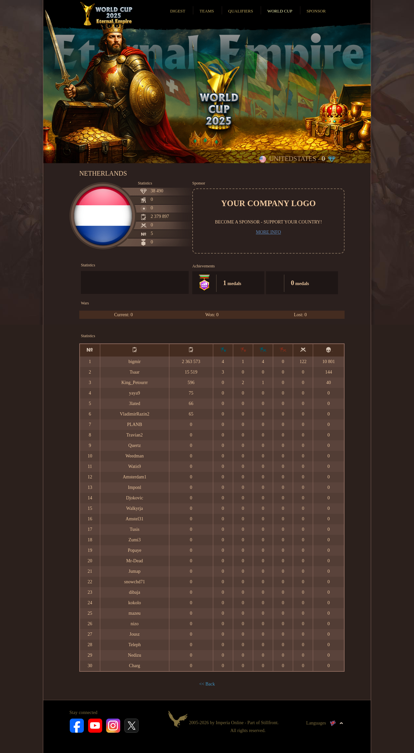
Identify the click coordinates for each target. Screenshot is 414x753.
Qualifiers (240, 11)
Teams (206, 11)
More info (268, 232)
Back (210, 684)
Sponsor (316, 11)
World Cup (279, 11)
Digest (177, 11)
